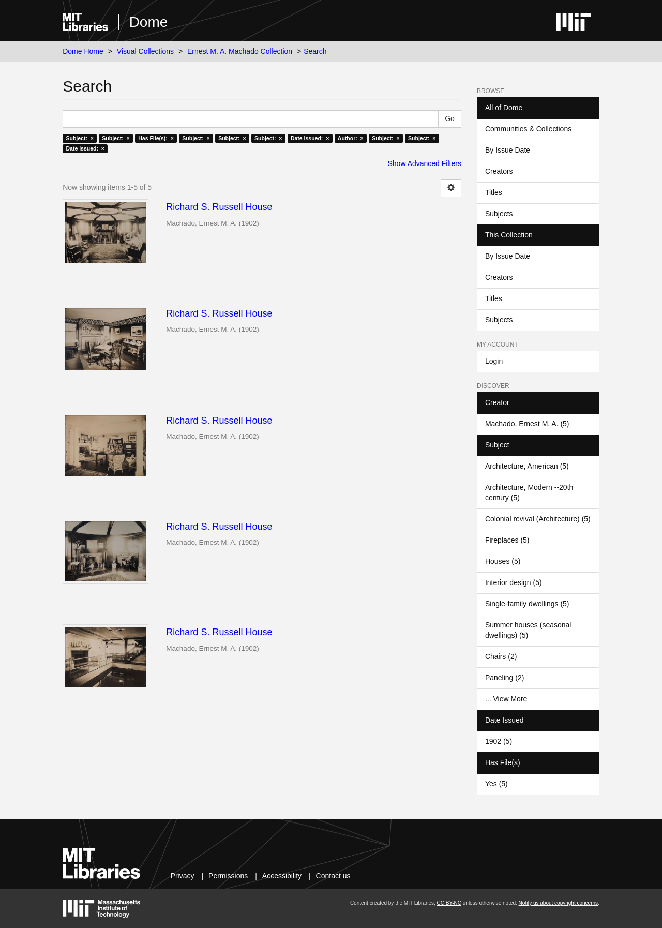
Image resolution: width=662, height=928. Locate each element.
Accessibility (282, 876)
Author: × (351, 138)
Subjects (499, 213)
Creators (499, 171)
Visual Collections (145, 51)
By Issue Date (507, 150)
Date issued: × (310, 138)
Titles (493, 192)
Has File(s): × (156, 138)
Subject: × (79, 138)
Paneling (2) (504, 677)
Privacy (182, 876)
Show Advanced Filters (424, 163)
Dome (148, 22)
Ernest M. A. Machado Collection (239, 51)
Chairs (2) (501, 656)
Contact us (333, 876)
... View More (506, 699)
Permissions (228, 876)
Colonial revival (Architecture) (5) (538, 519)
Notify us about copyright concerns (558, 903)
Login (494, 361)
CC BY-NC (449, 903)
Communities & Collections (528, 129)
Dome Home (83, 51)
